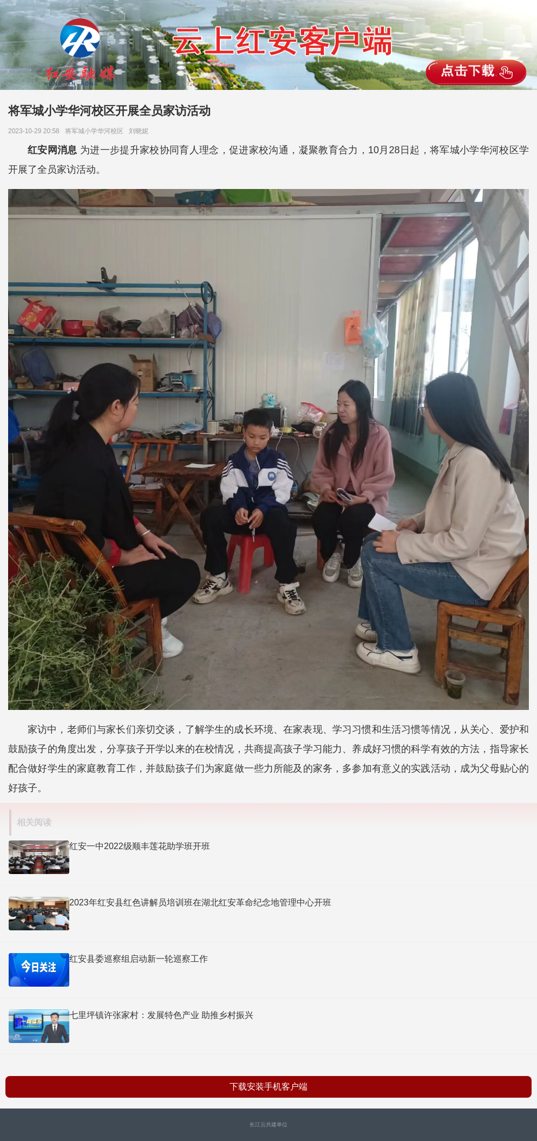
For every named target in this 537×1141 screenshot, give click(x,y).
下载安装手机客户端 (268, 1086)
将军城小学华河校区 (96, 131)
